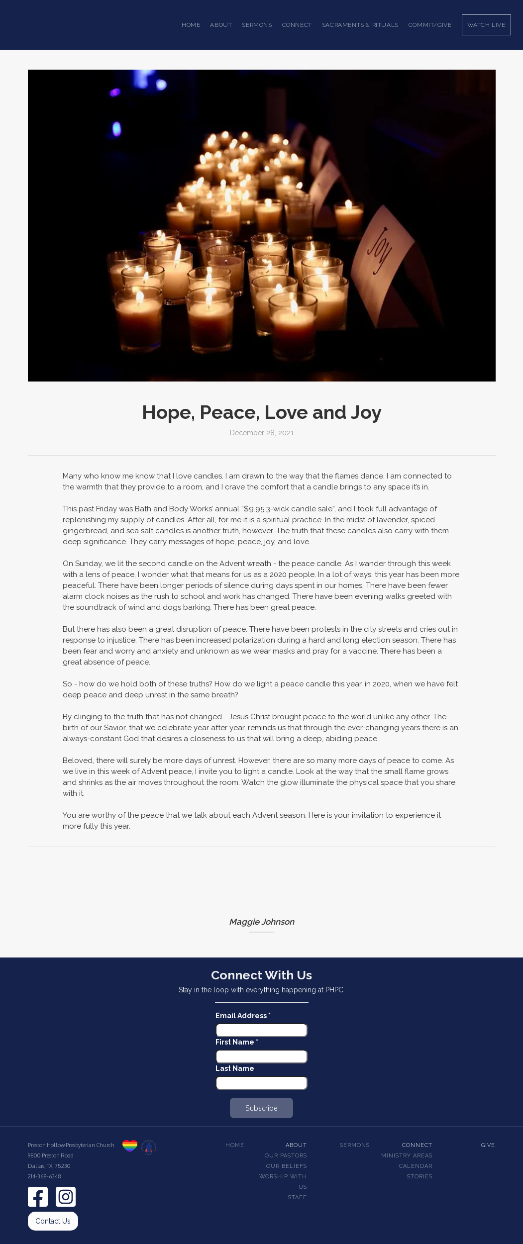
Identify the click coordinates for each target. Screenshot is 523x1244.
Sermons (355, 1145)
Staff (297, 1197)
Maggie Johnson (261, 922)
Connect (417, 1145)
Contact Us (53, 1221)
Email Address (243, 1016)
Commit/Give (430, 24)
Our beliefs (286, 1166)
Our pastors (286, 1155)
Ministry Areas (406, 1155)
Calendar (415, 1166)
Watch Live (486, 24)
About (296, 1145)
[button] (221, 25)
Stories (419, 1176)
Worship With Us (283, 1181)
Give (488, 1145)
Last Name (234, 1068)
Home (191, 24)
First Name (236, 1042)
